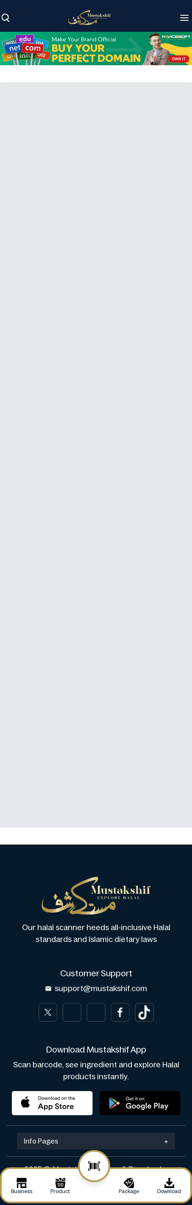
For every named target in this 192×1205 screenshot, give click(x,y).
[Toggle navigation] (184, 17)
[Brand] (93, 17)
